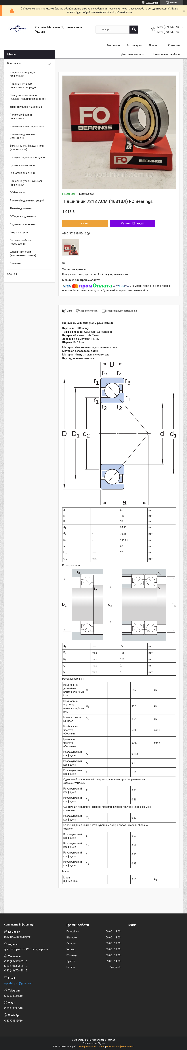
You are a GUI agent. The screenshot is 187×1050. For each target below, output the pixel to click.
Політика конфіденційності (120, 1046)
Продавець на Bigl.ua (94, 1043)
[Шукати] (133, 30)
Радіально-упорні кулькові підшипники (26, 183)
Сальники (16, 263)
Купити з (132, 223)
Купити (85, 223)
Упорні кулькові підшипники (26, 106)
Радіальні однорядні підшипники (22, 74)
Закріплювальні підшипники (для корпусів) (27, 147)
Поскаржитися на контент (91, 1046)
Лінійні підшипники (21, 208)
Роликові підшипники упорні (27, 200)
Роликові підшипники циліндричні (22, 136)
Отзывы (12, 274)
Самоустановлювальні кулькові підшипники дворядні (28, 97)
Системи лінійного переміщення (21, 242)
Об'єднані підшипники (23, 216)
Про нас (154, 45)
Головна (112, 45)
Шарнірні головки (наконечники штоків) (23, 253)
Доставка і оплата (132, 54)
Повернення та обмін (166, 54)
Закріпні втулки (19, 232)
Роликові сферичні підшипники (21, 116)
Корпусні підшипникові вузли (27, 157)
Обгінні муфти (18, 192)
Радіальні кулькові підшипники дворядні (23, 85)
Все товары (14, 63)
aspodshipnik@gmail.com (18, 983)
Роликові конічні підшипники (27, 126)
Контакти (174, 45)
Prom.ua (111, 1040)
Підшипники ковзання (23, 224)
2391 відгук (152, 2)
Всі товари (133, 45)
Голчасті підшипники (22, 173)
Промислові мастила (22, 165)
